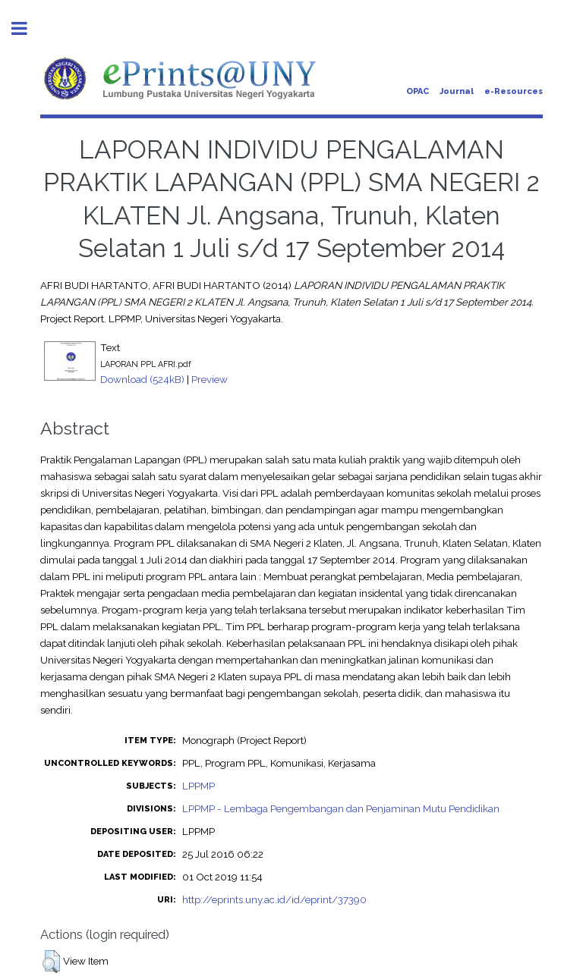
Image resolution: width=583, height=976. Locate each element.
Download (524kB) (142, 379)
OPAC (417, 91)
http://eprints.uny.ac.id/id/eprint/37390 (274, 899)
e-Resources (513, 91)
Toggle (27, 28)
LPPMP (198, 786)
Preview (209, 379)
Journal (457, 91)
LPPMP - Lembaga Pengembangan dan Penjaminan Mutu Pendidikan (340, 808)
